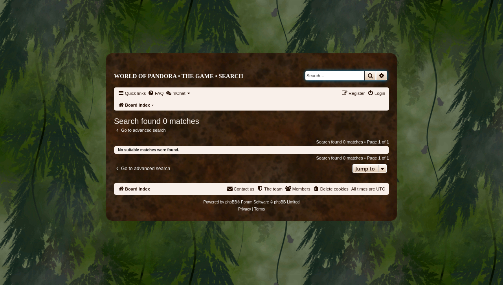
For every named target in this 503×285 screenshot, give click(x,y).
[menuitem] (155, 93)
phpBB (231, 202)
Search (230, 76)
